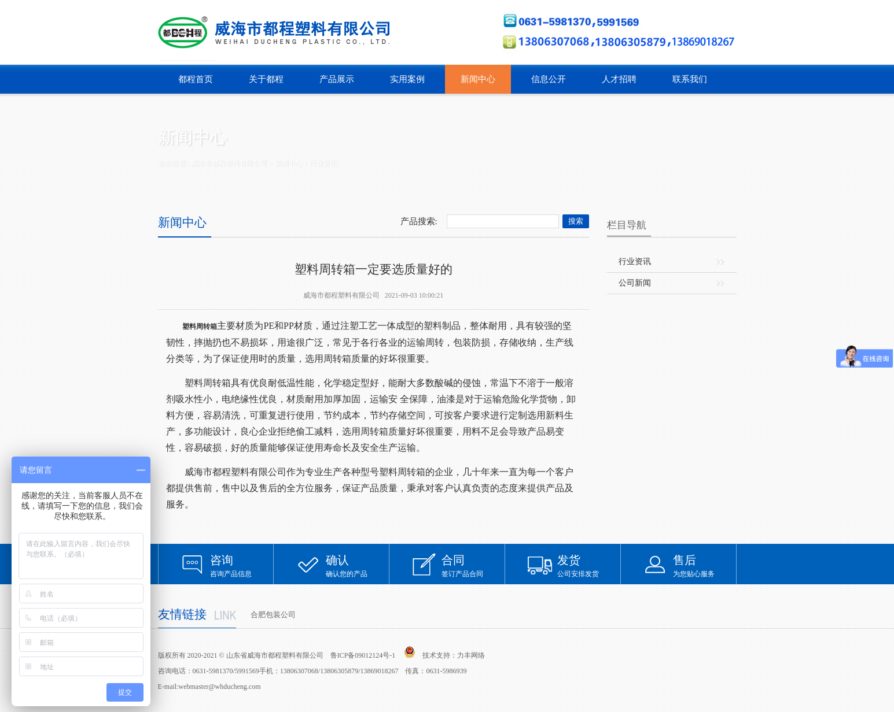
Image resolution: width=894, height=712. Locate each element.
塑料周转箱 (199, 326)
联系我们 (689, 79)
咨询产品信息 (242, 565)
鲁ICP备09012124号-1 (363, 655)
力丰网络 (471, 655)
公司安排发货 (589, 565)
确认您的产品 (357, 565)
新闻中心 (478, 79)
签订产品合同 (473, 565)
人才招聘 (619, 79)
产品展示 (336, 79)
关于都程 (266, 79)
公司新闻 (635, 283)
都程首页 (195, 79)
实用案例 (407, 79)
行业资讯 (323, 163)
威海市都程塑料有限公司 (229, 163)
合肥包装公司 (273, 614)
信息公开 (548, 79)
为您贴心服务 (705, 565)
